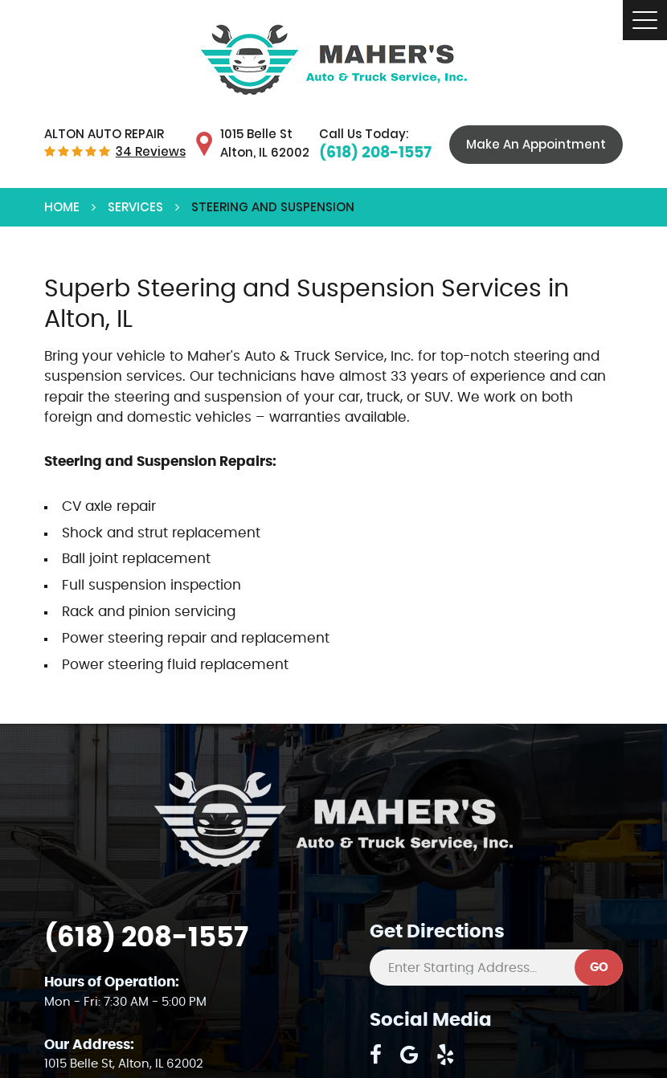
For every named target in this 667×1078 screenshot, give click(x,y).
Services (135, 206)
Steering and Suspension (272, 206)
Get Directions (437, 932)
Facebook (376, 1054)
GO (599, 968)
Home (62, 206)
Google (409, 1054)
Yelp (445, 1054)
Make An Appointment (536, 144)
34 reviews (151, 151)
